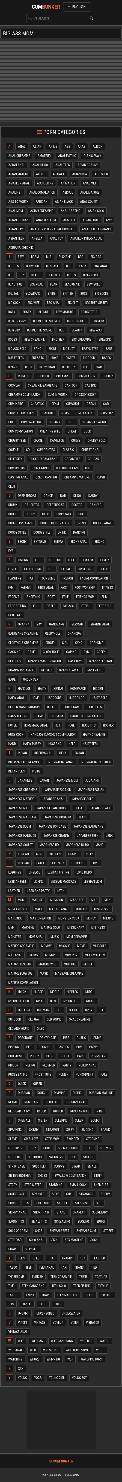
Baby (11, 312)
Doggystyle (42, 532)
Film (104, 597)
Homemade (78, 688)
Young (22, 1378)
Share (13, 1249)
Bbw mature (65, 312)
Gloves (46, 670)
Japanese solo (82, 799)
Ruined (58, 1111)
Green (101, 652)
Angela (37, 238)
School (88, 1157)
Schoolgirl (16, 1194)
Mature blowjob (20, 973)
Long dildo (84, 872)
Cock (87, 431)
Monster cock (68, 918)
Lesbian (23, 863)
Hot (57, 725)
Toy (82, 1258)
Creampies (72, 459)
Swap (76, 1166)
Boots (71, 275)
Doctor (76, 505)
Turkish (37, 1276)
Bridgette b (89, 312)
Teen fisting (82, 1286)
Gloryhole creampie (23, 643)
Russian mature (101, 1093)
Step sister (33, 1185)
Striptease (16, 1166)
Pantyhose (48, 1038)
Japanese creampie (22, 790)
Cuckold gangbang (43, 459)
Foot (38, 560)
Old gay (33, 1019)
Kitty (89, 854)
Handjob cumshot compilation (53, 734)
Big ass (96, 257)
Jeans (82, 817)
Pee (28, 1047)
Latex (40, 863)
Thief (28, 1267)
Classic (68, 450)
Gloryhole (52, 633)
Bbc (80, 257)
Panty (66, 1065)
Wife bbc (86, 1341)
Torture (101, 1276)
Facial (66, 569)
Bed (61, 330)
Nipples (72, 992)
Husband (54, 744)
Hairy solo (99, 698)
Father (26, 587)
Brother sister (96, 303)
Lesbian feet (17, 881)
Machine (28, 927)
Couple (13, 450)
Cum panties (46, 450)
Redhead (52, 1102)
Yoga (38, 1378)
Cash (101, 477)
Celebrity (15, 459)
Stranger (86, 1194)
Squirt (95, 1120)
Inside (36, 771)
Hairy (42, 688)
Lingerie (34, 872)
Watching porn (91, 1359)
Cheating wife (50, 431)
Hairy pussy (32, 744)
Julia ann (92, 780)
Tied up (103, 1286)
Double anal (102, 523)
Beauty (77, 330)
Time (11, 1286)
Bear (53, 284)
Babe (109, 349)
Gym (86, 652)
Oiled (40, 1028)
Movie (81, 946)
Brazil (13, 367)
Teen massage (67, 1295)
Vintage (39, 1322)
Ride (100, 1111)
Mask (44, 973)
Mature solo (50, 927)
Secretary (100, 1212)
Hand (12, 744)
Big (68, 266)
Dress (81, 523)
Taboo (12, 1267)
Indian (22, 753)
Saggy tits (16, 1221)
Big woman (47, 367)
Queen (37, 1084)
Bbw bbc (14, 330)
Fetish (85, 606)
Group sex (30, 679)
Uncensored (45, 1313)
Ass (67, 146)
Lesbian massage (63, 881)
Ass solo (101, 174)
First (51, 597)
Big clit (73, 303)
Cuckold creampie (21, 413)
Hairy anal (16, 698)
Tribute (106, 1295)
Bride (52, 293)
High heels (94, 707)
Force (12, 569)
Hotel (12, 725)
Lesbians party (38, 891)
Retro (12, 1102)
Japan (44, 780)
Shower (105, 1148)
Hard (39, 716)
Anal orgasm (46, 220)
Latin (60, 891)
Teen (21, 1258)
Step (89, 1148)
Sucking (83, 1221)
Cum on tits (16, 468)
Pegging (44, 1047)
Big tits (13, 266)
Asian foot (90, 220)
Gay (39, 624)
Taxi (64, 1267)
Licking (39, 881)
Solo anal (36, 1240)
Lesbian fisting (58, 872)
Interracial (43, 753)
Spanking (15, 1129)
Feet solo (105, 606)
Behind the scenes (46, 321)
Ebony (22, 541)
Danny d (95, 505)
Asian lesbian (18, 220)
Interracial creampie (24, 762)
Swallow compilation (70, 1175)
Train (46, 1295)
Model (87, 964)
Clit (88, 468)
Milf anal (15, 955)
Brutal (13, 293)
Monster (14, 937)
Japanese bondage (52, 826)
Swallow (31, 1139)
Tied (94, 1267)
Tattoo (13, 1295)
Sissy (70, 1129)
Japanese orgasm (57, 817)
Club (11, 486)
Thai (51, 1258)
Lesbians (77, 863)
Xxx (21, 1368)
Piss (66, 1038)
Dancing (79, 532)
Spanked (38, 1194)
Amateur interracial (86, 238)
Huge (71, 725)
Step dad (15, 1240)
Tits (11, 1304)
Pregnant (25, 1038)
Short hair (41, 1212)
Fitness (107, 587)
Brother (58, 339)
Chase (38, 440)
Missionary (75, 927)
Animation (68, 183)
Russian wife (79, 1111)
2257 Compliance (52, 1474)
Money (91, 918)
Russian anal (76, 1102)
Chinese (23, 376)
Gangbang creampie (23, 633)
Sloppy (59, 1166)
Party (93, 1047)
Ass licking (45, 183)
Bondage (52, 266)
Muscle (64, 946)
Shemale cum (86, 1231)
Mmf (11, 927)
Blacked (54, 275)
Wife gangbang (62, 1341)
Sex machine (74, 1240)
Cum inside (16, 404)
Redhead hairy (19, 1111)
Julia (78, 808)
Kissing (73, 854)
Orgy (88, 1010)
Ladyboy (58, 863)
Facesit (13, 597)
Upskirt (23, 1313)
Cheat (72, 431)
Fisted (51, 606)
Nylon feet (71, 1001)
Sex (73, 1157)
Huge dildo (76, 698)
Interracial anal (60, 762)
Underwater (71, 1313)
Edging (99, 541)
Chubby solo (97, 440)
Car (106, 404)
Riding (77, 1093)
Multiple (70, 964)
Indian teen (16, 771)
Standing (55, 1185)
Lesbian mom (93, 881)
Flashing (14, 578)
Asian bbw (79, 174)
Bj (10, 275)
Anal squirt (89, 202)
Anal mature (89, 192)
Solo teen (39, 1166)
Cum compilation (20, 431)
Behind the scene (39, 330)
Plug (49, 1056)
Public (81, 1038)
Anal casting (70, 211)
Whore (34, 1359)
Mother (81, 909)
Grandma (97, 643)
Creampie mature (77, 477)
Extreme (40, 541)
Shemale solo (68, 1148)
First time (85, 569)
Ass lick (69, 220)
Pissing (13, 1047)
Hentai (58, 688)
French (67, 578)
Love (95, 863)
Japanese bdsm (19, 826)
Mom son (56, 900)
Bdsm (35, 257)
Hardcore (54, 698)
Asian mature (18, 174)
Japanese (25, 780)
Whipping (53, 1359)
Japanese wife (100, 808)
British (68, 293)
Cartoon (71, 385)
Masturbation (40, 918)
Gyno (78, 643)
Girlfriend (94, 670)
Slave (12, 1139)
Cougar (93, 459)
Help (72, 744)
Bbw (21, 257)
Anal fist (15, 192)
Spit (99, 1203)
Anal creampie (19, 156)
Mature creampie (21, 946)
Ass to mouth (18, 202)
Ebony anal (79, 541)
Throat (26, 1304)
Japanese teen (87, 835)
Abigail (67, 192)
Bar (99, 367)
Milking (108, 918)
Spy (33, 1148)
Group (50, 643)
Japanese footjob (58, 790)
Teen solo (59, 1286)
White (100, 1350)
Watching (15, 1359)
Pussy (34, 1056)
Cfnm (55, 404)
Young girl (57, 1378)
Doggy (30, 514)
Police (65, 1056)
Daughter (32, 505)
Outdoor (14, 1019)
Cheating (37, 404)
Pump (97, 1038)
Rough (42, 1093)
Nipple (55, 992)
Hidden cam (71, 707)
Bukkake (65, 257)
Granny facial (69, 670)
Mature (37, 900)
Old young (54, 1019)
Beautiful (15, 284)
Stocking (92, 1139)
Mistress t (102, 909)
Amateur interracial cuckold (52, 229)
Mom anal (36, 937)
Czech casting (46, 477)
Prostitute (43, 1074)
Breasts (38, 358)
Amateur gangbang (96, 229)
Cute (71, 422)
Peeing (30, 1065)
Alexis (40, 174)
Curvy (75, 440)
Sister (43, 1120)
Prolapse (15, 1056)
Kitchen (55, 854)
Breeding (105, 339)
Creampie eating (94, 422)
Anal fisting (67, 156)
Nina (39, 1001)
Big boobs (102, 293)
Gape (12, 679)
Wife (21, 1341)
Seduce (62, 1203)
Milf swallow (95, 955)
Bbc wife (34, 303)
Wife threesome (77, 1350)
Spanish (79, 1212)
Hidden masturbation (24, 707)
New (53, 1001)
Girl (65, 643)
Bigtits (71, 358)
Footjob (55, 560)
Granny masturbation (44, 661)
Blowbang (33, 293)
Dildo (77, 496)
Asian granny (87, 165)
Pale (104, 1074)
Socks (12, 1203)
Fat (31, 578)
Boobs (12, 339)
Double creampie (20, 523)
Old (59, 1010)
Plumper (48, 1065)
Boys (54, 358)
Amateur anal (19, 183)
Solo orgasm (18, 1231)
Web (33, 1350)
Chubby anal (90, 450)
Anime (53, 146)
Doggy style (17, 532)
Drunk (12, 505)
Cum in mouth (57, 394)
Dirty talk (64, 514)
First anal (46, 587)
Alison (97, 146)
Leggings (14, 872)
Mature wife (48, 964)
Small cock (78, 1185)
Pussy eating (17, 1074)
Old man (43, 1010)
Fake (65, 597)
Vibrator (92, 1322)
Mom (21, 900)
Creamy (54, 422)
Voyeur (58, 1322)
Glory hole (51, 652)
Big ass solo (17, 349)
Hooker (108, 725)
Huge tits (89, 725)
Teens (83, 1276)
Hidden (98, 688)
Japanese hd (49, 845)
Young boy (79, 1378)
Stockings (15, 1148)
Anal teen (62, 165)
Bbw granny (17, 321)
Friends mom (85, 597)
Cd (28, 450)
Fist (51, 569)
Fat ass (68, 606)
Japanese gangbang (88, 826)
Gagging (14, 652)
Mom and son (17, 909)
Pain (80, 1056)
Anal (21, 146)
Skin (54, 1240)
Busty (27, 312)
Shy (68, 1194)
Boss (84, 293)
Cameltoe (57, 440)
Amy (109, 220)
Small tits (39, 1221)
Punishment (84, 1074)
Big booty (69, 367)
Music (55, 937)
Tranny (67, 1258)
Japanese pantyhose (51, 808)
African (42, 202)
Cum (46, 7)
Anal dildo (40, 165)
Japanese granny (56, 835)
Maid (38, 909)
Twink (30, 1295)
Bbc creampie (81, 339)
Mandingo (15, 918)
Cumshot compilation (76, 413)
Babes (106, 358)
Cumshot (72, 404)
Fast (64, 587)
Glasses (14, 661)
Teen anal (46, 1267)
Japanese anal (53, 799)
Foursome (48, 578)
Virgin (22, 1322)
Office (73, 1010)
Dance (48, 496)
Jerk (109, 835)
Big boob (89, 358)
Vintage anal (18, 1332)
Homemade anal (36, 725)
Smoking (87, 1129)
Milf (94, 900)
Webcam (38, 1341)
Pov (79, 1047)
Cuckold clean (67, 468)
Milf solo (99, 946)
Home (35, 698)
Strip (98, 1175)
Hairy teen (90, 744)
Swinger (73, 1139)
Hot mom (57, 716)
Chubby (108, 376)
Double (13, 514)
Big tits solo (76, 321)
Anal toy (56, 238)
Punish (63, 1074)
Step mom (52, 1139)
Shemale (24, 1120)
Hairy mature (18, 716)
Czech (91, 404)
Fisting (23, 560)
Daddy (93, 496)
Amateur (44, 156)
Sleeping (61, 1120)
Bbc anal (53, 303)
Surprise (82, 1203)
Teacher (98, 1258)
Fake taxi (14, 615)
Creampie (63, 376)
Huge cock (15, 734)
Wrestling (50, 1350)
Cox (11, 422)
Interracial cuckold (96, 762)
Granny (23, 624)
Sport (100, 1221)
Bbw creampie (34, 339)
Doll (81, 514)
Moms (34, 955)
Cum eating (41, 468)
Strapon (52, 1129)
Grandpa (74, 633)
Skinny (34, 1129)
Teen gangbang (33, 1286)
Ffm (10, 587)
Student (14, 1157)
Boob (28, 367)
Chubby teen (17, 440)
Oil (102, 1010)
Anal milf (90, 183)
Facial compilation (94, 578)
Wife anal (15, 1350)
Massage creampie (69, 973)
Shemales (101, 1185)
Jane (99, 845)
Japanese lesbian (91, 790)
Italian (79, 753)
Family (104, 560)
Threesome (16, 1276)
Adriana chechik (20, 247)
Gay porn (75, 661)
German (77, 624)
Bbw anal (100, 266)
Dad (63, 496)
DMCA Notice (72, 1474)
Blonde (44, 312)
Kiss (39, 854)
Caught (48, 413)
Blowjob (32, 266)
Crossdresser (85, 394)
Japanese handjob (22, 835)
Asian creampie (41, 211)
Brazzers (90, 275)
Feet (71, 560)
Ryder (41, 1111)
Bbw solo (93, 284)
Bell (86, 367)
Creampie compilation (24, 394)
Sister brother (19, 1175)
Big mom (98, 321)
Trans (79, 1267)
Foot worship (85, 587)
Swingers (56, 1157)
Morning (51, 955)
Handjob (24, 688)
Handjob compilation (85, 716)
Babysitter (90, 349)
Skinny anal (17, 1212)
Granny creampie (21, 670)
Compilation (86, 376)
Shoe (38, 1231)
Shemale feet (59, 1231)
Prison (13, 1065)
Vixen (75, 1322)
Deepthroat (55, 505)
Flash (104, 569)
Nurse (38, 992)
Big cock (14, 303)
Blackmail (72, 284)
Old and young (19, 1028)
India (62, 753)
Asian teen (16, 238)
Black (82, 266)
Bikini (52, 349)
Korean (23, 854)
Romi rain (31, 1102)
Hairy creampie (94, 734)
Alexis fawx (92, 156)
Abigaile (59, 174)
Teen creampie (61, 1276)
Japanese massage (22, 817)
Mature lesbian (19, 964)
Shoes (42, 1175)
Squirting (35, 1157)
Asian (37, 146)
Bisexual (36, 284)
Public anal (87, 1065)
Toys (57, 1304)
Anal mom (15, 211)
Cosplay (14, 385)
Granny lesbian (100, 661)
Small (91, 1166)
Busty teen (16, 358)
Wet (70, 1359)
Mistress (98, 927)
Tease (89, 1295)
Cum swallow (31, 422)
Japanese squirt (20, 845)
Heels (51, 707)
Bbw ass (95, 330)
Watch (104, 1341)
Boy (21, 275)
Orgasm (24, 1010)
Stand (61, 1212)
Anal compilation (42, 192)
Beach (35, 275)
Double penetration (54, 523)
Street (108, 1231)
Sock (94, 1240)
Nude (88, 992)
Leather (14, 891)
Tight (43, 1304)
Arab (81, 146)
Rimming (59, 1093)
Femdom (87, 560)
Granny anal (100, 624)
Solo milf (43, 1203)
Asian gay (15, 229)
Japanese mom (67, 780)
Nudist (91, 1001)
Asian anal (16, 165)
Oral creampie (80, 1019)
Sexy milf (31, 1249)
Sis (27, 1203)
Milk (107, 900)
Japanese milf (18, 808)
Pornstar (98, 1056)
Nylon (22, 992)
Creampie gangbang (42, 385)
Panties (63, 1047)
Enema (58, 541)
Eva (11, 551)
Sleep (79, 1120)
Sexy (55, 1194)
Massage (77, 900)
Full (36, 606)
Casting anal (18, 477)
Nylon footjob (18, 1001)
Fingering (33, 597)
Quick (22, 1084)
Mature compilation (23, 982)
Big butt (69, 349)
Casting (91, 385)
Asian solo (96, 211)
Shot (47, 1148)
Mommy (46, 946)
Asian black (64, 202)
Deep (45, 514)
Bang (37, 349)
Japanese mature (21, 799)
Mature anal (58, 909)
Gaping (71, 652)
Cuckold (43, 376)
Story (12, 1185)
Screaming (62, 1221)
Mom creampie (76, 937)
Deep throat (27, 496)
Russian (24, 1093)
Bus (48, 257)
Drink (62, 532)
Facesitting (32, 569)
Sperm (105, 1194)
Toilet (36, 1258)
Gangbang (56, 624)
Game (32, 652)
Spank (105, 1129)
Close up (106, 413)
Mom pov (71, 955)
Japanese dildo (77, 845)
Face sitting (17, 606)
